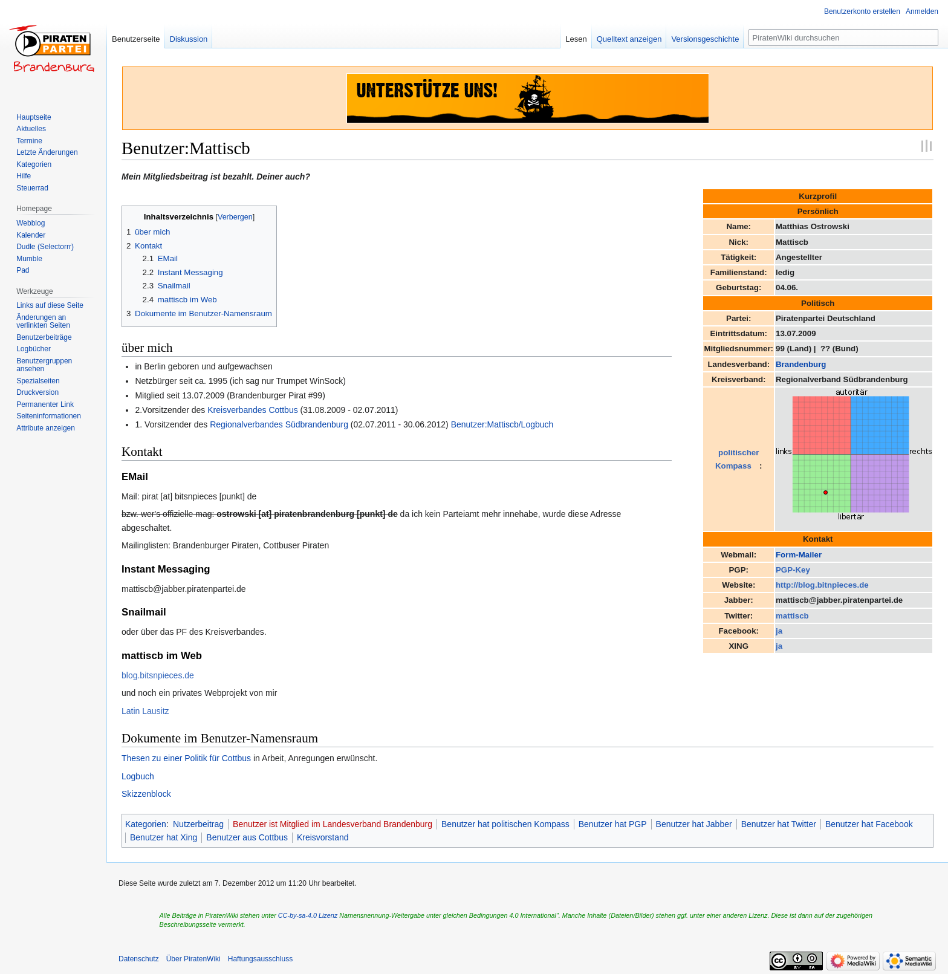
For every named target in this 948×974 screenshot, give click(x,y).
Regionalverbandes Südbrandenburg (279, 424)
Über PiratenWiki (193, 959)
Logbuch (138, 776)
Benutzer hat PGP (613, 824)
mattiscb (792, 615)
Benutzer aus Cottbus (247, 837)
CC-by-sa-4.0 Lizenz (307, 915)
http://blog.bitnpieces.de (822, 584)
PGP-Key (793, 569)
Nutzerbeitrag (198, 824)
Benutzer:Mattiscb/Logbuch (502, 424)
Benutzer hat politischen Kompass (505, 824)
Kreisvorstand (323, 837)
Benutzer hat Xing (163, 837)
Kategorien (145, 824)
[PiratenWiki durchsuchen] (843, 37)
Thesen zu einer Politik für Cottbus (186, 758)
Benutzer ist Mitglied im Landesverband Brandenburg (332, 824)
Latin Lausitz (145, 711)
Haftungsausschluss (260, 959)
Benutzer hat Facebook (869, 824)
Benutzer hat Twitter (778, 824)
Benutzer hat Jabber (694, 824)
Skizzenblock (146, 794)
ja (779, 630)
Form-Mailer (799, 554)
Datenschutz (138, 959)
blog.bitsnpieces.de (158, 675)
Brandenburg (801, 364)
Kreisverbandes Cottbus (252, 410)
